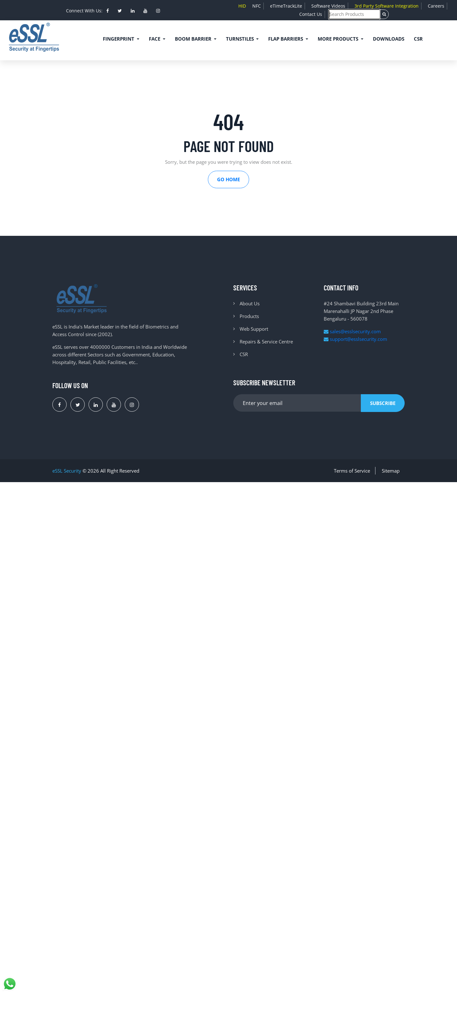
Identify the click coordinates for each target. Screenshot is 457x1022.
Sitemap (391, 471)
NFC (256, 6)
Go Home (228, 179)
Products (249, 316)
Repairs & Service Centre (266, 341)
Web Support (254, 329)
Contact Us (310, 14)
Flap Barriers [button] (286, 39)
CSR (418, 39)
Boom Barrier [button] (194, 39)
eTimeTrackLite (286, 6)
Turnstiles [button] (240, 39)
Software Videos (328, 6)
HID (242, 6)
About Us (250, 303)
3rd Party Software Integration (386, 6)
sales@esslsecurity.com (352, 331)
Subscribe (382, 403)
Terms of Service (352, 471)
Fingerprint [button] (119, 39)
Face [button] (155, 39)
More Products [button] (339, 39)
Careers (436, 6)
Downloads (388, 39)
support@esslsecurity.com (355, 339)
